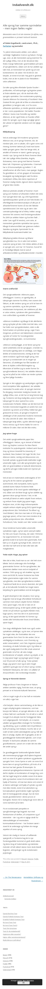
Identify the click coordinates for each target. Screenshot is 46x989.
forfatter (7, 46)
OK (23, 983)
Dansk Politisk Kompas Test (13, 916)
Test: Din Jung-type (10, 928)
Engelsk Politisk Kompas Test (13, 919)
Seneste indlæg (10, 899)
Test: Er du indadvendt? (11, 931)
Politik (36, 859)
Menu (23, 16)
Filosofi (24, 859)
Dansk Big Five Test (10, 913)
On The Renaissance (12, 877)
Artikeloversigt (8, 896)
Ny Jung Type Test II (10, 925)
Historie (30, 859)
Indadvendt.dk (23, 5)
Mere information (28, 980)
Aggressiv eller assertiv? (12, 934)
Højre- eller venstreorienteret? (14, 937)
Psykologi (6, 862)
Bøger (5, 955)
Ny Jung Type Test (9, 922)
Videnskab (15, 862)
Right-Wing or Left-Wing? (12, 940)
